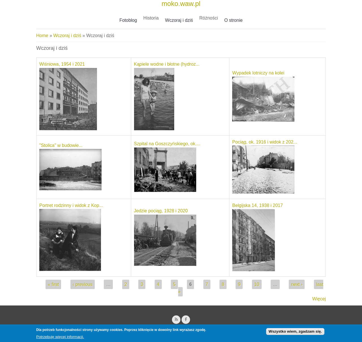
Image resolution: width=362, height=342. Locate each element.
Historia (151, 18)
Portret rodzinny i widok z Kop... (71, 205)
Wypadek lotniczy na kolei (258, 72)
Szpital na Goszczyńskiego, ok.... (167, 143)
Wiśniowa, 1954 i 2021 (62, 64)
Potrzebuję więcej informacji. (60, 338)
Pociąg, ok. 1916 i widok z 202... (264, 142)
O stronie (233, 20)
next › (296, 284)
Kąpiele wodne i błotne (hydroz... (167, 64)
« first (53, 284)
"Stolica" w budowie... (61, 145)
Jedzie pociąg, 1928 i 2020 (161, 210)
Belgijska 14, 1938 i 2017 (257, 205)
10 (256, 284)
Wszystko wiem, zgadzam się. (295, 333)
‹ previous (82, 284)
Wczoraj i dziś (179, 20)
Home (42, 35)
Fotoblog (128, 20)
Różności (208, 18)
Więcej (319, 298)
